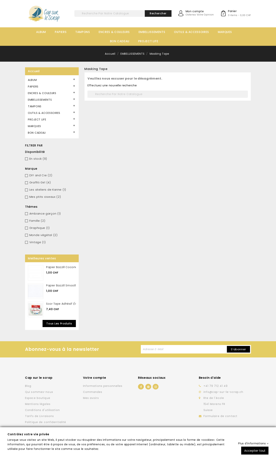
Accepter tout (254, 450)
